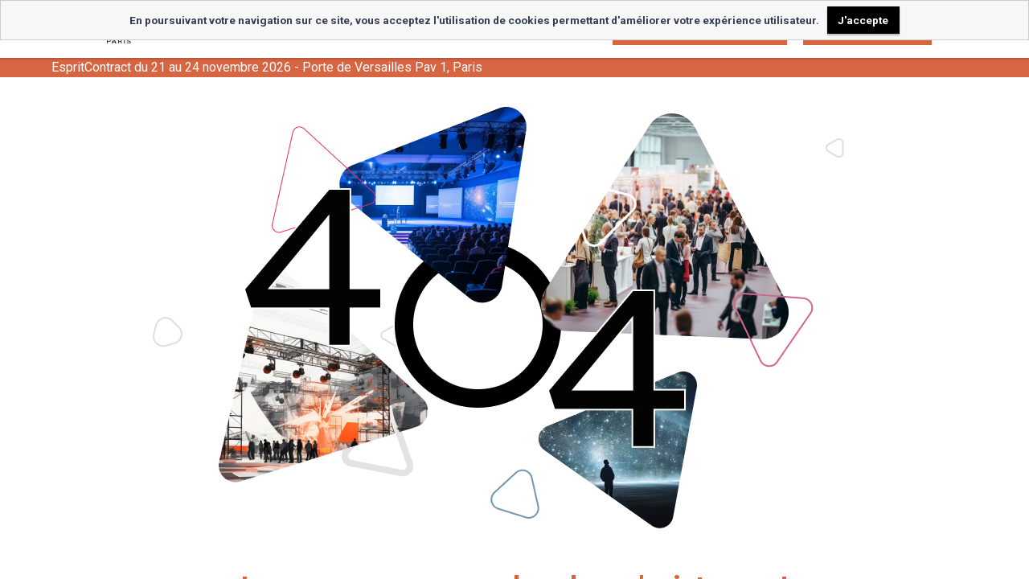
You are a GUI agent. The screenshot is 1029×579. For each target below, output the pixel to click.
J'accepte (863, 20)
